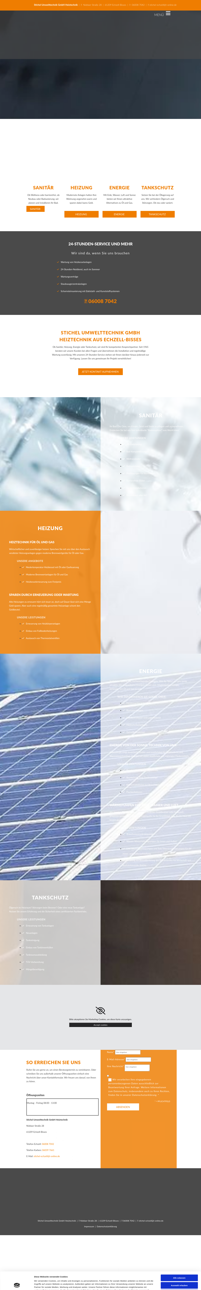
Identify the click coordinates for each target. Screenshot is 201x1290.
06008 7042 (138, 4)
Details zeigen (138, 669)
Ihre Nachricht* (115, 1066)
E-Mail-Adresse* (116, 1059)
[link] (100, 1011)
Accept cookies (100, 1025)
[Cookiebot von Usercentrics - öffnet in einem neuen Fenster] (16, 670)
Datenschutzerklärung (107, 1226)
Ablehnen (179, 661)
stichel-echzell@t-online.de (162, 4)
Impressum (89, 1226)
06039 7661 (48, 1150)
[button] (35, 209)
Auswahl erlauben (179, 653)
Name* (110, 1052)
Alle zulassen (179, 645)
